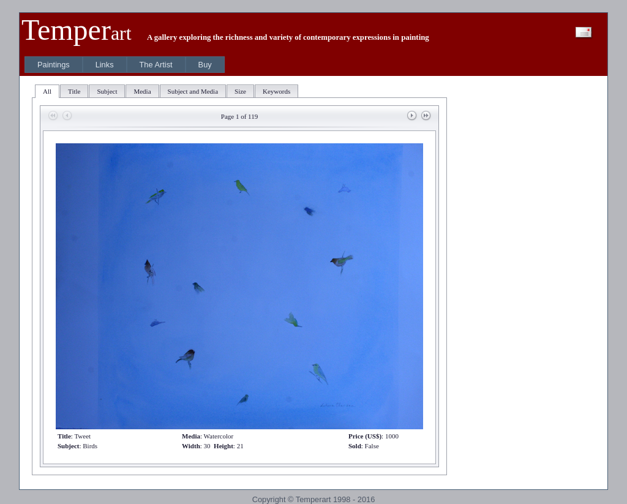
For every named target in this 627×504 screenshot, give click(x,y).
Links (105, 64)
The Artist (156, 64)
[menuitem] (53, 64)
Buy (205, 64)
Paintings (53, 64)
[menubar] (124, 64)
